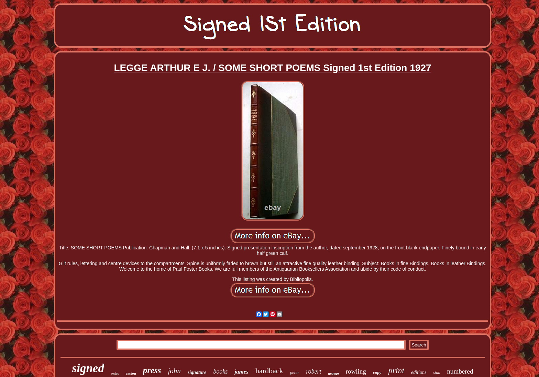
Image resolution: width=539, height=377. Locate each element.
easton (131, 373)
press (152, 370)
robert (313, 371)
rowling (356, 371)
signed (88, 368)
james (241, 371)
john (174, 371)
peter (294, 372)
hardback (269, 370)
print (396, 370)
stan (436, 372)
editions (418, 372)
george (333, 373)
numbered (460, 371)
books (220, 371)
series (115, 373)
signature (197, 372)
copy (377, 372)
